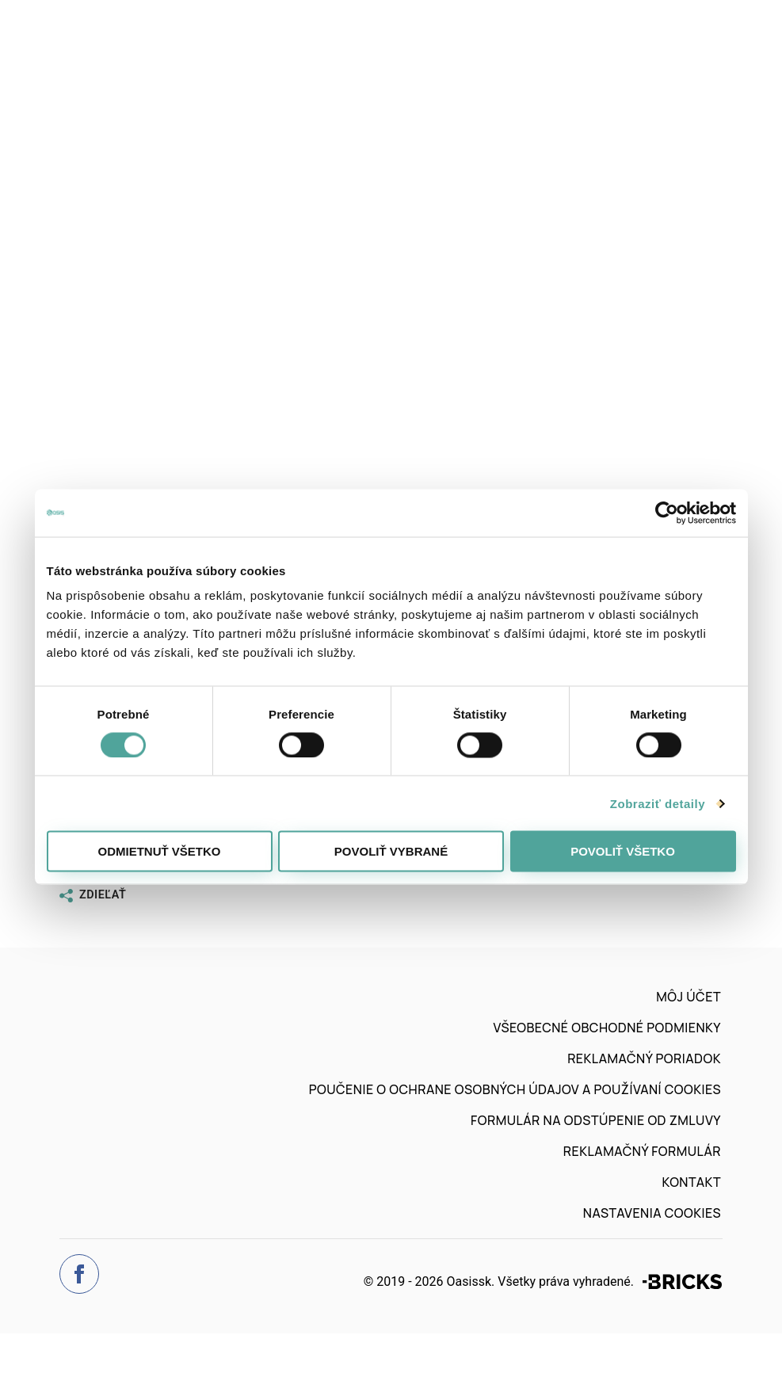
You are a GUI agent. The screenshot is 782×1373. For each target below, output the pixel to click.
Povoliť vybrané (391, 851)
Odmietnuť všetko (158, 851)
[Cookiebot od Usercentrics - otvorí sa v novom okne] (666, 512)
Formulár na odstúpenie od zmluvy (596, 1120)
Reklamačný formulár (642, 1151)
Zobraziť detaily (657, 803)
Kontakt (691, 1182)
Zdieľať (92, 895)
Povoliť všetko (622, 851)
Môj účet (688, 996)
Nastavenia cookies (652, 1213)
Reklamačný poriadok (644, 1058)
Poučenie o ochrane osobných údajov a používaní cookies (515, 1089)
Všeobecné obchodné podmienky (607, 1027)
